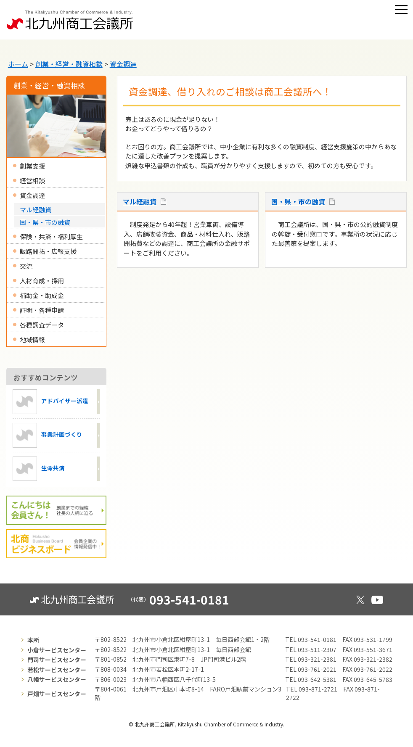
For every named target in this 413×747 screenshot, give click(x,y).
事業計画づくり (48, 435)
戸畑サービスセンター (56, 693)
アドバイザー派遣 (51, 401)
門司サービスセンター (56, 659)
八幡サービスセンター (56, 679)
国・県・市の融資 (298, 201)
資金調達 (123, 64)
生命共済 (39, 469)
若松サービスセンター (56, 669)
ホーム (18, 64)
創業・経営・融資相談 (69, 64)
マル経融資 (139, 201)
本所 (33, 640)
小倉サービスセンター (56, 650)
